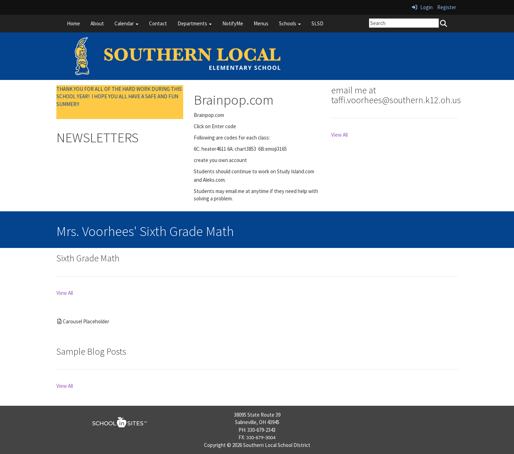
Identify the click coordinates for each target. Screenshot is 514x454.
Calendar (126, 23)
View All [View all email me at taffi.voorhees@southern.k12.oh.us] (339, 134)
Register (446, 7)
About (97, 23)
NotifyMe (232, 23)
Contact (158, 23)
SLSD (317, 23)
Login (422, 7)
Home (73, 23)
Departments (195, 23)
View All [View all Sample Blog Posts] (64, 386)
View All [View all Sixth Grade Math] (64, 293)
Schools (290, 23)
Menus (261, 23)
